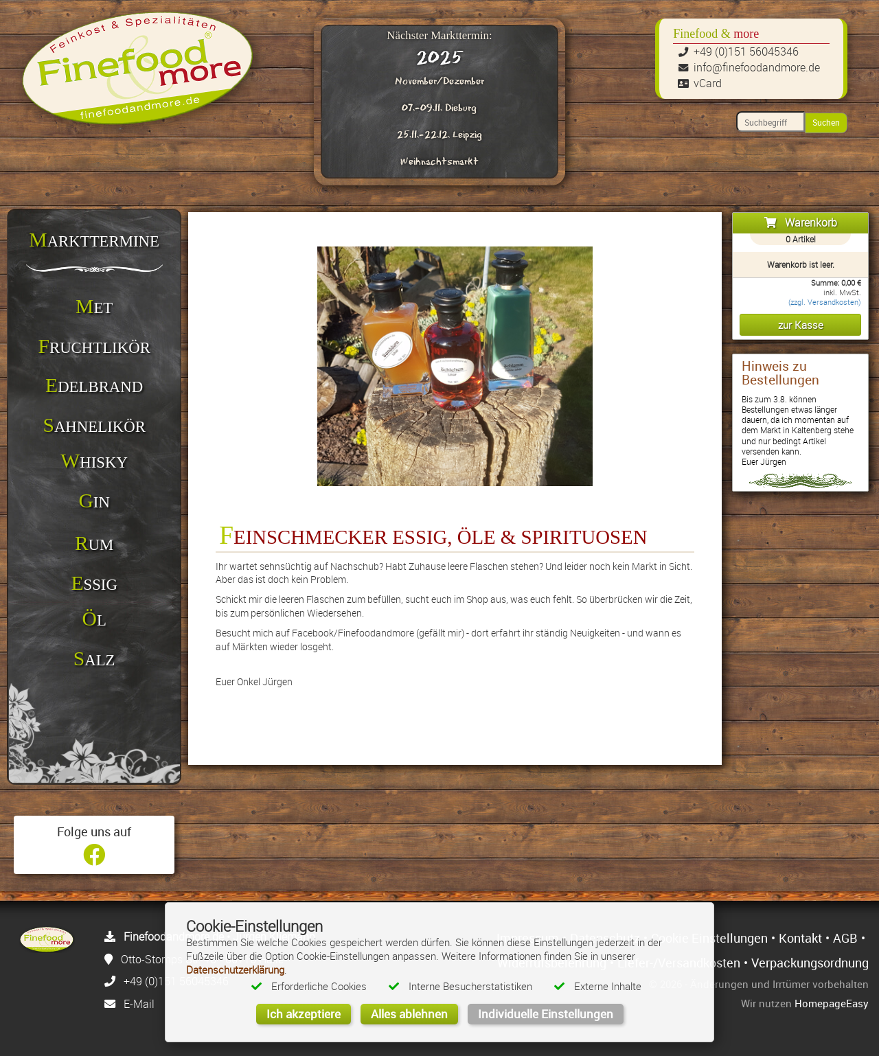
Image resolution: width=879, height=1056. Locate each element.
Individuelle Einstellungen (545, 1014)
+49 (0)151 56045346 (746, 51)
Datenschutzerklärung (235, 969)
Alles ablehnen (409, 1014)
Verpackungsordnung (810, 962)
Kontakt (800, 938)
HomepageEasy (832, 1003)
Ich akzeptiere (303, 1014)
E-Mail (139, 1003)
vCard (708, 83)
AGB (845, 938)
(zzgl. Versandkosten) (824, 302)
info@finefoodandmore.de (757, 67)
